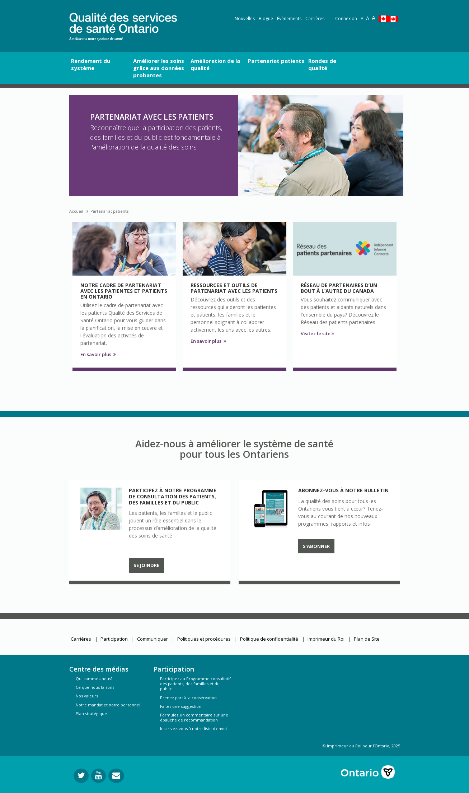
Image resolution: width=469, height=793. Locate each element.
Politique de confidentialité (269, 639)
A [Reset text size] (362, 18)
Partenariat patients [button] (276, 60)
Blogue (266, 18)
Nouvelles (245, 18)
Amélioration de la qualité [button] (215, 64)
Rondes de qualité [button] (322, 64)
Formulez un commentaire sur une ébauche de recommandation (194, 717)
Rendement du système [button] (90, 64)
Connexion (346, 18)
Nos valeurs (87, 696)
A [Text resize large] (367, 18)
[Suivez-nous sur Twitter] (81, 776)
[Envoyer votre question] (116, 776)
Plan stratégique (91, 713)
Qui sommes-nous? (94, 678)
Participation (114, 639)
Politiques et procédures (204, 639)
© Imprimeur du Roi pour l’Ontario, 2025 (361, 745)
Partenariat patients (109, 211)
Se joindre (146, 565)
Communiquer (152, 639)
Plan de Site (367, 639)
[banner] (123, 22)
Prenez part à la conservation (188, 697)
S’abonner (316, 546)
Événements (289, 18)
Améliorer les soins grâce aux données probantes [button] (158, 68)
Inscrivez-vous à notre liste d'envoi (193, 728)
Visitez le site (317, 333)
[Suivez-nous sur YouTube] (98, 776)
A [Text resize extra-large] (373, 18)
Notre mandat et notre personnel (108, 704)
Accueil (76, 211)
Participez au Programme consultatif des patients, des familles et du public (195, 683)
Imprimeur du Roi (326, 639)
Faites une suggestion (180, 706)
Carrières (314, 18)
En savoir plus (98, 354)
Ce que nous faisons (95, 687)
